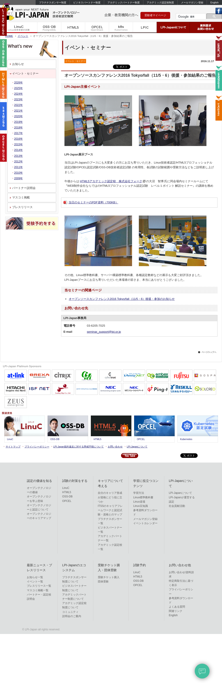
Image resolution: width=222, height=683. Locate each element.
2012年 (18, 161)
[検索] (190, 17)
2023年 (18, 99)
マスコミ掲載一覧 (37, 590)
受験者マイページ (155, 15)
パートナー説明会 (24, 188)
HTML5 (73, 27)
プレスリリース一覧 (39, 585)
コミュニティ (70, 611)
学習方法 (138, 492)
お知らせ (18, 64)
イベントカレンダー (145, 523)
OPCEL (97, 27)
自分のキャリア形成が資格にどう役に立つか (110, 497)
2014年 (18, 150)
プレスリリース (22, 207)
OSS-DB (49, 27)
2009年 (18, 178)
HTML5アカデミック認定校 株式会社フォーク (111, 181)
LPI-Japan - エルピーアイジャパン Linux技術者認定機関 (48, 13)
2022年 (18, 105)
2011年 (18, 167)
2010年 (18, 172)
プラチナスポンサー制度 (52, 2)
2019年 (18, 122)
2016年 (18, 138)
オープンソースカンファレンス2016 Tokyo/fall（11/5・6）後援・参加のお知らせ (122, 299)
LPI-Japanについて (173, 27)
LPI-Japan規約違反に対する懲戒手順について (78, 446)
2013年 (18, 155)
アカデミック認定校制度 (160, 2)
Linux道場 (139, 501)
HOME (9, 35)
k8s (121, 27)
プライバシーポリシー (37, 446)
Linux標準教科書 (143, 497)
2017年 (18, 133)
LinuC (18, 27)
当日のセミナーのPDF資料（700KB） (93, 202)
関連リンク (175, 611)
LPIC (145, 27)
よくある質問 (177, 606)
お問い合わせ (115, 446)
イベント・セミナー (25, 73)
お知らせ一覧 (35, 577)
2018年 (18, 127)
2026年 (18, 82)
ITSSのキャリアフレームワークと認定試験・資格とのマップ (110, 510)
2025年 (18, 88)
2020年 (18, 116)
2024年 (18, 93)
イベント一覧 (35, 581)
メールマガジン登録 (192, 2)
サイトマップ (13, 446)
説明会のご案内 (71, 616)
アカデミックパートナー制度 (124, 2)
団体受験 (103, 581)
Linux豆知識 (140, 506)
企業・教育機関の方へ (121, 15)
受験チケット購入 (108, 577)
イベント (23, 35)
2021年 (18, 110)
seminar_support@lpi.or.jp (104, 331)
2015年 (18, 144)
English (214, 2)
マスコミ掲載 (21, 197)
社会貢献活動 (177, 506)
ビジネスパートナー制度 (87, 2)
